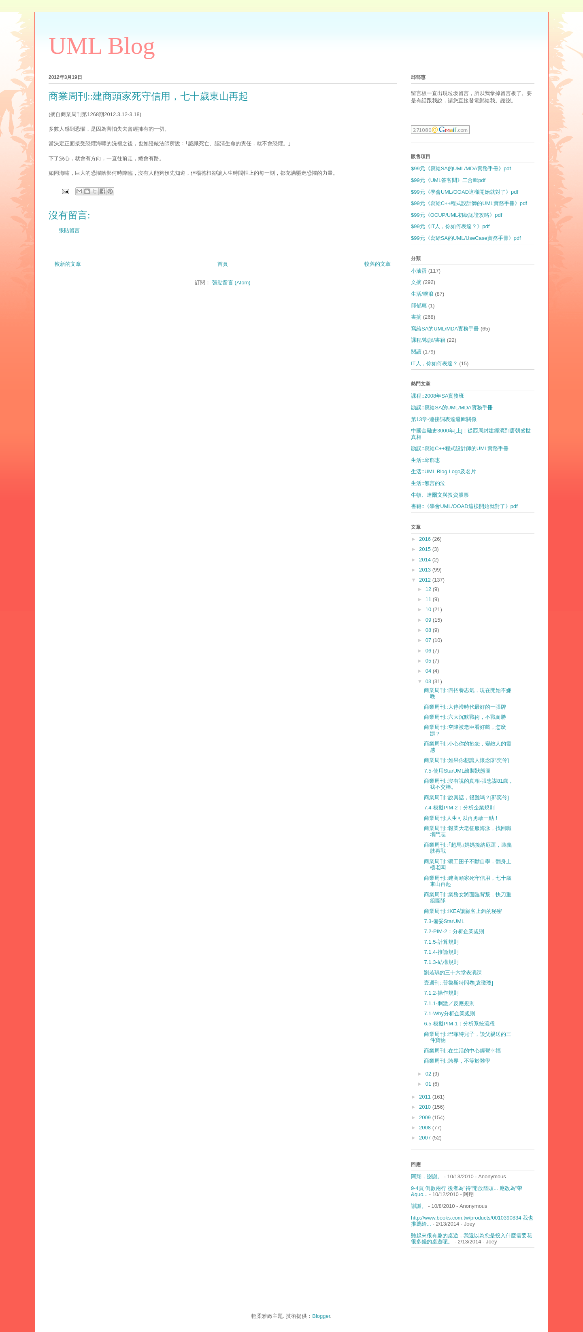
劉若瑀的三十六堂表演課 (453, 973)
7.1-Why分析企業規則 (449, 1013)
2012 (425, 580)
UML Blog (102, 45)
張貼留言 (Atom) (231, 283)
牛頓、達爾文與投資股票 (440, 495)
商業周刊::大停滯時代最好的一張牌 (465, 707)
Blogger (321, 1316)
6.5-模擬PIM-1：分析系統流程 (459, 1024)
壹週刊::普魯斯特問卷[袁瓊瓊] (458, 983)
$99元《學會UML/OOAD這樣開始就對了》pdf (464, 192)
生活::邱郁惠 (425, 460)
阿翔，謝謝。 (427, 1176)
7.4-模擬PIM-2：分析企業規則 (459, 808)
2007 (425, 1138)
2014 (425, 560)
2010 (425, 1107)
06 (429, 651)
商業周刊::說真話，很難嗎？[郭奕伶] (466, 797)
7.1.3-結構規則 (441, 962)
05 (429, 661)
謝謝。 (419, 1206)
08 (429, 630)
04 (429, 671)
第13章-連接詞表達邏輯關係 (444, 419)
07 (429, 640)
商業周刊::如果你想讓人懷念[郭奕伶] (466, 760)
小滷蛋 (419, 271)
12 (429, 589)
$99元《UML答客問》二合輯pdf (448, 180)
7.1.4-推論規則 (441, 952)
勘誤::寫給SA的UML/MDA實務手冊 (452, 407)
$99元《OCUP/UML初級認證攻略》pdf (456, 215)
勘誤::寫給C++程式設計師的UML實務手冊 (460, 448)
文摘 (416, 282)
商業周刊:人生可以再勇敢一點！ (461, 818)
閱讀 (416, 352)
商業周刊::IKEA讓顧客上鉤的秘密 (463, 911)
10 (429, 609)
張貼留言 (69, 230)
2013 (425, 570)
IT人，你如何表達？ (434, 363)
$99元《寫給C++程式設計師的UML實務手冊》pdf (469, 203)
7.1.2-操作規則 (441, 993)
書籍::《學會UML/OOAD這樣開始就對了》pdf (464, 506)
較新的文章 (68, 264)
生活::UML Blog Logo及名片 (443, 471)
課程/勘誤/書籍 (428, 340)
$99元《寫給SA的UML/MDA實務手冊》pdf (461, 168)
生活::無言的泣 (428, 483)
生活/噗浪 (422, 294)
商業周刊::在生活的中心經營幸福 (462, 1051)
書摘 (416, 317)
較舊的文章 (377, 264)
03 (429, 681)
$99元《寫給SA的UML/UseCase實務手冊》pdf (466, 238)
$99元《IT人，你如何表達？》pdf (450, 226)
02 (429, 1074)
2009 (425, 1117)
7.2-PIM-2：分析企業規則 (454, 931)
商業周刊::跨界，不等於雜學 (457, 1061)
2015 (425, 549)
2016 (425, 539)
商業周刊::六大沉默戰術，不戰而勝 (465, 717)
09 (429, 620)
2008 (425, 1127)
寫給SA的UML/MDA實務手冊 (445, 329)
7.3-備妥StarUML (444, 921)
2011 (425, 1097)
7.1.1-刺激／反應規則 (449, 1003)
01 (429, 1084)
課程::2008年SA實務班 (437, 396)
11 (429, 599)
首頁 (222, 264)
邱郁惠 (419, 306)
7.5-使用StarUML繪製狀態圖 (457, 771)
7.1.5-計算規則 (441, 942)
